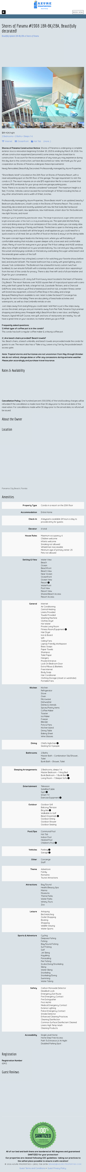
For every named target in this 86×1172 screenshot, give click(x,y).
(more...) (47, 141)
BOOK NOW (78, 12)
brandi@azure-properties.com (65, 1164)
